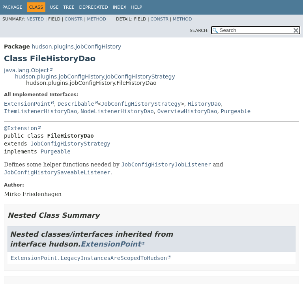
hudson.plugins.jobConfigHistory (76, 46)
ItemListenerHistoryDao (40, 111)
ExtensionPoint (27, 104)
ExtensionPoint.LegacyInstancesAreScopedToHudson (89, 258)
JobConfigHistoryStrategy (141, 104)
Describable (76, 104)
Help (136, 7)
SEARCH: (199, 30)
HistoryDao (204, 104)
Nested (35, 19)
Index (119, 7)
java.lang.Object (26, 70)
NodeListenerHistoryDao (116, 111)
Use (54, 7)
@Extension (20, 128)
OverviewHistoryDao (187, 111)
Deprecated (93, 7)
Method (96, 19)
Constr (74, 19)
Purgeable (236, 111)
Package (12, 7)
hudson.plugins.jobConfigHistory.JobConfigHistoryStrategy (95, 76)
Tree (68, 7)
